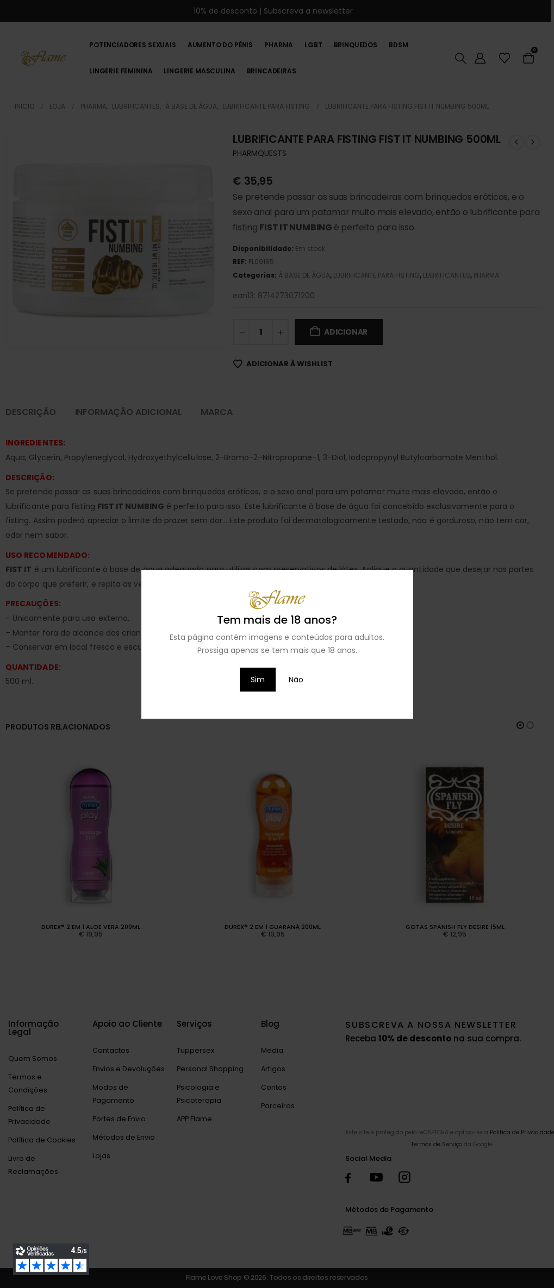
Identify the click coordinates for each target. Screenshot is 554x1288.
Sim (258, 679)
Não (296, 679)
